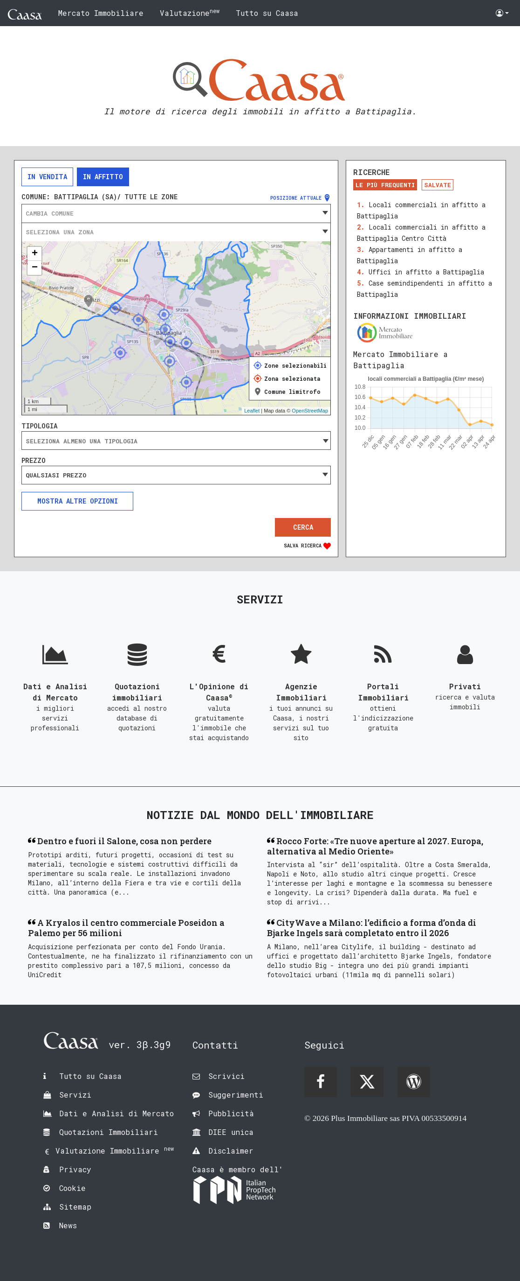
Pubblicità (231, 1113)
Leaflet (252, 410)
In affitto (103, 176)
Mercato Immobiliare (101, 13)
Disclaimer (230, 1150)
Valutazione (189, 12)
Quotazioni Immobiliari (108, 1132)
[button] (502, 13)
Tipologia (39, 426)
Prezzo (33, 460)
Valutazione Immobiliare (114, 1150)
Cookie (72, 1188)
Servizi (75, 1094)
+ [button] (35, 254)
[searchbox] (176, 441)
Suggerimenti (235, 1094)
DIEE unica (230, 1132)
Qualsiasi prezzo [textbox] (56, 475)
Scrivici (226, 1076)
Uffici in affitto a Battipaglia (426, 271)
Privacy (75, 1169)
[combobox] (176, 213)
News (68, 1225)
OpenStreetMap (310, 410)
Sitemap (75, 1206)
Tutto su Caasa (267, 13)
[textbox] (176, 213)
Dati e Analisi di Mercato (116, 1113)
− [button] (35, 268)
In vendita (47, 176)
